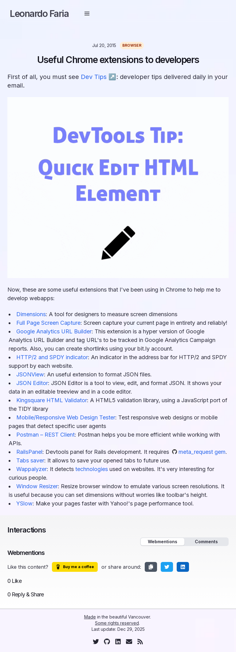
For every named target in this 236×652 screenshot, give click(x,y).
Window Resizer (37, 486)
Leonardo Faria (39, 13)
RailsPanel (29, 452)
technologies (91, 469)
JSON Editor (32, 383)
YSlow (24, 503)
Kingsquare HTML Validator (51, 400)
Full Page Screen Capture (48, 323)
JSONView (30, 374)
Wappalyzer (31, 469)
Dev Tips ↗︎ (98, 77)
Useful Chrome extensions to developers (118, 59)
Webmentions (162, 541)
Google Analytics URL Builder (54, 331)
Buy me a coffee (75, 566)
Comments (206, 541)
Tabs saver (30, 460)
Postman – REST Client (45, 434)
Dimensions (31, 314)
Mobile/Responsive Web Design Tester (65, 417)
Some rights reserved (117, 623)
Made (90, 616)
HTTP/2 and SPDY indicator (52, 357)
